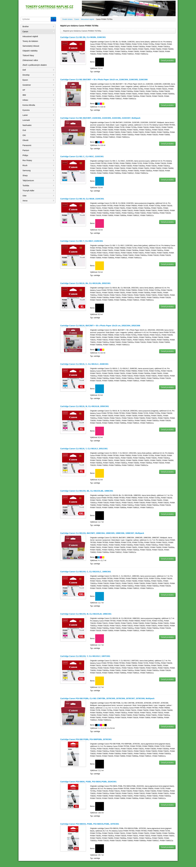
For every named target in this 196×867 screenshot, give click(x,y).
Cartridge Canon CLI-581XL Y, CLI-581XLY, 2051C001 (84, 449)
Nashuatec (38, 125)
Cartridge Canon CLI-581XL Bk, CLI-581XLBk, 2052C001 (85, 283)
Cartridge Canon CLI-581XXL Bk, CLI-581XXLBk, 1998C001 (86, 491)
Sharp (38, 175)
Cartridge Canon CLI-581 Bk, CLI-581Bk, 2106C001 (83, 37)
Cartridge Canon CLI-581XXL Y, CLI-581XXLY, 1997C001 (85, 656)
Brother (38, 26)
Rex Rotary (38, 160)
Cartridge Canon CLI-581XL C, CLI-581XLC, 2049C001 (84, 364)
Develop (38, 75)
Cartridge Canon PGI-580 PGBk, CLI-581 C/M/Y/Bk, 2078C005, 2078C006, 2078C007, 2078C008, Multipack (107, 698)
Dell (38, 70)
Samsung (38, 170)
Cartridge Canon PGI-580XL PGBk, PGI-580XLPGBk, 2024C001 (88, 782)
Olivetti (38, 140)
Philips (38, 155)
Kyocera (38, 110)
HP (38, 90)
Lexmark (38, 120)
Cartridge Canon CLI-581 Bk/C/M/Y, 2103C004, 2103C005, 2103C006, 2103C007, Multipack (100, 118)
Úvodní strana (67, 19)
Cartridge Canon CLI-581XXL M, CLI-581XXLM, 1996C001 (85, 614)
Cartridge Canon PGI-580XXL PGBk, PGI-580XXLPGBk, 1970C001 (89, 824)
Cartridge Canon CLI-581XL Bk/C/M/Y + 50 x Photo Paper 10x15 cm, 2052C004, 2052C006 (100, 325)
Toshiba (38, 185)
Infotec (38, 100)
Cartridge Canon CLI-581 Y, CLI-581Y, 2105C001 (81, 241)
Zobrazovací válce (30, 60)
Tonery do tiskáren (30, 41)
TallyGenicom (38, 180)
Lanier (38, 115)
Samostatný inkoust (31, 46)
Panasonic (38, 145)
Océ (38, 130)
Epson (38, 80)
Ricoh (38, 165)
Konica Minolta (38, 105)
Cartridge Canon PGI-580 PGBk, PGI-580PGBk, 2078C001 (86, 739)
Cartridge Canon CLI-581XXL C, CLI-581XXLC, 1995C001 (85, 572)
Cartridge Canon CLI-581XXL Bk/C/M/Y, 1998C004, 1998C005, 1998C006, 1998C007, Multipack (102, 533)
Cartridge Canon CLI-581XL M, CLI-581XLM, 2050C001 (84, 406)
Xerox (38, 201)
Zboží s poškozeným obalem (35, 65)
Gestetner (38, 85)
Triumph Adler (38, 190)
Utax (38, 196)
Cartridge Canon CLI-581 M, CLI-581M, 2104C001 (82, 199)
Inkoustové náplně (30, 36)
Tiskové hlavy (28, 55)
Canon (38, 31)
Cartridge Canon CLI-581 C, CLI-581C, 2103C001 (82, 156)
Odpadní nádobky (30, 51)
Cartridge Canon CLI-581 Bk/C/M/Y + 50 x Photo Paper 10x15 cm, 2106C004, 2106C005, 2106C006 (104, 79)
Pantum (38, 150)
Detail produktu (167, 60)
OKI (38, 135)
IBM (38, 95)
